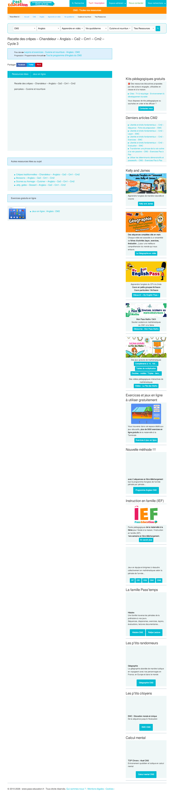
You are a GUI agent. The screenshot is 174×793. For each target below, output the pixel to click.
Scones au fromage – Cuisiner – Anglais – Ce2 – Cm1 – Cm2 (45, 181)
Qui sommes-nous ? (76, 789)
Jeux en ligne (39, 74)
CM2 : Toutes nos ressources (87, 10)
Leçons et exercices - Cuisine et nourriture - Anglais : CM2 (52, 52)
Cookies (110, 789)
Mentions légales (96, 789)
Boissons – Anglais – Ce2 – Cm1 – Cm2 (35, 178)
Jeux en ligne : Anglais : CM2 (46, 211)
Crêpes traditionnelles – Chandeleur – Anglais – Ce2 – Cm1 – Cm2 (48, 174)
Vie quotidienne (69, 17)
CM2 (34, 17)
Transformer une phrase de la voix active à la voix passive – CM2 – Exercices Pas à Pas (146, 152)
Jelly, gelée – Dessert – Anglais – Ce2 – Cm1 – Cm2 (41, 185)
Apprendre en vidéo (54, 17)
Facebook (21, 65)
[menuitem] (77, 3)
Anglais (42, 17)
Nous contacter (136, 3)
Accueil (26, 17)
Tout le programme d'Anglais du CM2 (64, 55)
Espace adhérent (116, 3)
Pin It (39, 65)
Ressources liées (20, 74)
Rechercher (78, 3)
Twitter (31, 65)
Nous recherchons (155, 3)
